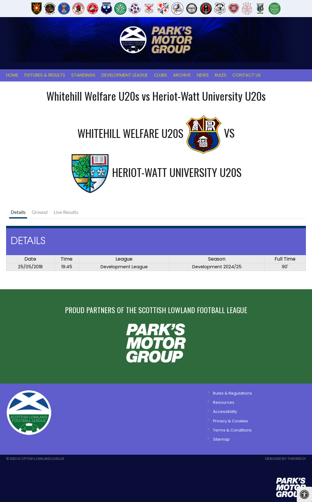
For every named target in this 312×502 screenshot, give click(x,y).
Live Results (66, 212)
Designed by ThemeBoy (285, 458)
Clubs (160, 75)
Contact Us (246, 75)
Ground (40, 212)
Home (12, 75)
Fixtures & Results (44, 75)
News (203, 75)
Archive (182, 75)
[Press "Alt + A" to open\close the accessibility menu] (304, 494)
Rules (220, 75)
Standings (83, 75)
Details (18, 212)
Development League (124, 75)
